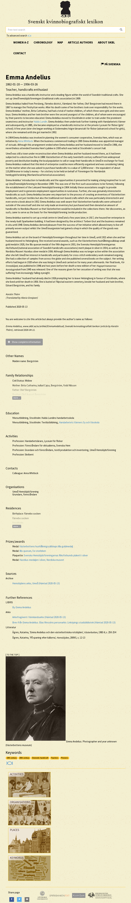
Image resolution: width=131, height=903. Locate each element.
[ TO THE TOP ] (12, 654)
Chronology (43, 42)
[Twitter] (19, 899)
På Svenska (110, 64)
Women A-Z (21, 42)
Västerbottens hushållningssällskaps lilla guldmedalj (46, 546)
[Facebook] (11, 899)
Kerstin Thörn (13, 294)
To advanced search (18, 35)
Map (60, 42)
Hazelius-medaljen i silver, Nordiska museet (41, 559)
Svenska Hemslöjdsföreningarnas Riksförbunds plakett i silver (56, 555)
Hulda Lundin (40, 121)
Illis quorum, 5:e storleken (32, 550)
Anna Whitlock (25, 141)
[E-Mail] (27, 899)
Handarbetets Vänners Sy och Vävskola (79, 422)
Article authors (80, 42)
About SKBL (106, 42)
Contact (19, 53)
